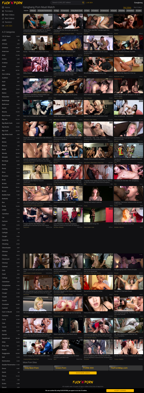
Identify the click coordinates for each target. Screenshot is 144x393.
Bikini (4, 138)
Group (34, 184)
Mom (55, 359)
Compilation (6, 285)
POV (115, 184)
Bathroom (5, 104)
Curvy (4, 319)
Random (8, 22)
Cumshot (5, 315)
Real (55, 98)
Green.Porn (61, 368)
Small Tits (63, 119)
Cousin (4, 300)
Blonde (4, 153)
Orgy (56, 11)
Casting (4, 229)
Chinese (5, 251)
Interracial (105, 11)
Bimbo (4, 142)
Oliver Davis (93, 162)
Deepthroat (6, 338)
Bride (4, 180)
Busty (4, 206)
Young (116, 119)
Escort (4, 387)
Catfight (5, 232)
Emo (3, 380)
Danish (4, 334)
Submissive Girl (27, 205)
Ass (3, 70)
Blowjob (5, 157)
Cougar (4, 293)
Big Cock (5, 131)
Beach (4, 108)
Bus (3, 202)
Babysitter (5, 97)
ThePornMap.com (119, 368)
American (5, 51)
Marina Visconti (27, 184)
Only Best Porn (32, 368)
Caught (4, 236)
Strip (115, 162)
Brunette (5, 187)
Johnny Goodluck (65, 33)
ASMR (4, 40)
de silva (56, 227)
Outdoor (95, 11)
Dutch (4, 372)
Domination (6, 361)
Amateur (5, 48)
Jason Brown (57, 294)
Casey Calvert (27, 273)
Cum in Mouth (7, 312)
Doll (3, 357)
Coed (4, 274)
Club (3, 270)
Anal (3, 55)
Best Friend (6, 115)
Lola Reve (56, 337)
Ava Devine (87, 273)
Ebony (4, 376)
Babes (4, 93)
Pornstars (9, 11)
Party (85, 76)
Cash (4, 225)
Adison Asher (27, 33)
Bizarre (4, 146)
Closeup (5, 263)
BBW (3, 85)
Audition (5, 78)
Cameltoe (5, 214)
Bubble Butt (6, 195)
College (4, 278)
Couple (4, 297)
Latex (139, 11)
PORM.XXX (88, 368)
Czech (4, 327)
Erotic (4, 383)
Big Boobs (5, 127)
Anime (4, 59)
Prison (61, 337)
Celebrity (5, 240)
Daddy (4, 331)
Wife (85, 184)
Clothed (4, 266)
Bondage (5, 161)
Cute (3, 323)
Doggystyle (6, 353)
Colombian (6, 282)
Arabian (5, 63)
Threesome (69, 55)
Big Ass (4, 119)
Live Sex (8, 26)
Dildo (4, 342)
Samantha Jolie (88, 119)
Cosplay (5, 289)
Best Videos (9, 18)
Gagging (121, 119)
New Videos (9, 15)
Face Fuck (101, 162)
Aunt (3, 81)
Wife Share (26, 294)
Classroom (6, 259)
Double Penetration (9, 365)
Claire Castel (87, 227)
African (4, 44)
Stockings (86, 55)
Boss (3, 172)
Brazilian (5, 176)
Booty (4, 168)
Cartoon (5, 221)
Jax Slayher (65, 294)
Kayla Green (57, 55)
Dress (4, 368)
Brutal (4, 191)
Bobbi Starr (57, 119)
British (4, 183)
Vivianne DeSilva (27, 359)
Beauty (4, 112)
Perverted (86, 359)
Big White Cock (7, 134)
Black (4, 149)
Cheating (5, 244)
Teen (87, 11)
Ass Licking (6, 74)
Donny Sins (57, 33)
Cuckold (5, 308)
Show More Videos (83, 373)
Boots (4, 165)
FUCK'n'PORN (11, 3)
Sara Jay (93, 273)
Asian (4, 66)
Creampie (5, 304)
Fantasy (116, 337)
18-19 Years (6, 36)
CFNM (4, 210)
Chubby (4, 255)
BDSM (4, 89)
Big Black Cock (7, 123)
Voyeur (116, 98)
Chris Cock (87, 162)
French (116, 205)
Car (3, 217)
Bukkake (5, 198)
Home (7, 7)
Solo (85, 316)
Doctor (4, 349)
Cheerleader (6, 248)
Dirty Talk (5, 346)
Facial (122, 76)
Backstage (5, 100)
